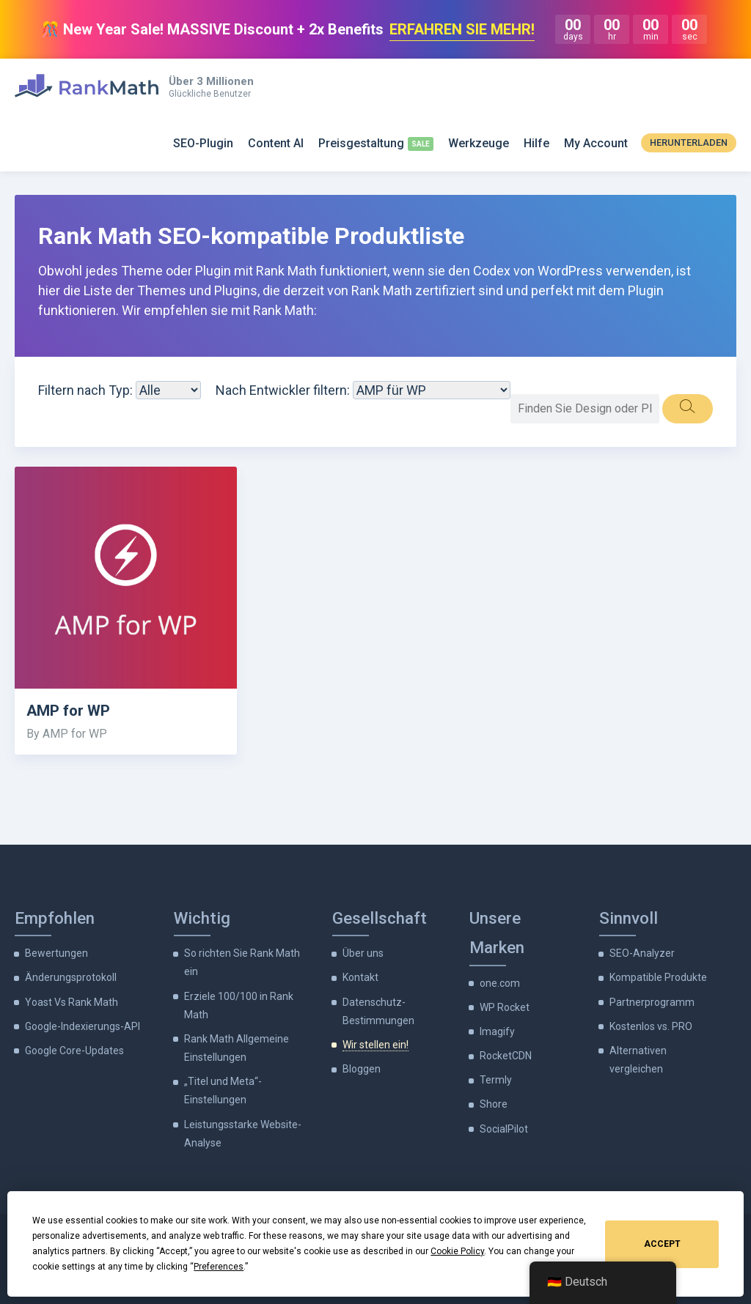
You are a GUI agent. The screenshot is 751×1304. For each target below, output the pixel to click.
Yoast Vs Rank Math (71, 1002)
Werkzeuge (478, 143)
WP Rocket (505, 1007)
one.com (500, 983)
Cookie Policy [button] (457, 1251)
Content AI (276, 143)
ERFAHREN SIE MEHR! (462, 29)
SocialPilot (504, 1129)
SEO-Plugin (203, 143)
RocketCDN (506, 1056)
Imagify (497, 1031)
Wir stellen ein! (375, 1045)
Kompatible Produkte (658, 977)
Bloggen (361, 1069)
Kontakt (360, 977)
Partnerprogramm (652, 1002)
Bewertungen (56, 953)
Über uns (363, 953)
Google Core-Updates (74, 1050)
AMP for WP (68, 710)
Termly (496, 1080)
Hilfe (536, 143)
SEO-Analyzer (642, 953)
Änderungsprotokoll (71, 977)
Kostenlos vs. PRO (650, 1026)
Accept (662, 1244)
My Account (596, 143)
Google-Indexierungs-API (82, 1026)
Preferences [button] (218, 1267)
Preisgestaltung (361, 143)
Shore (494, 1104)
